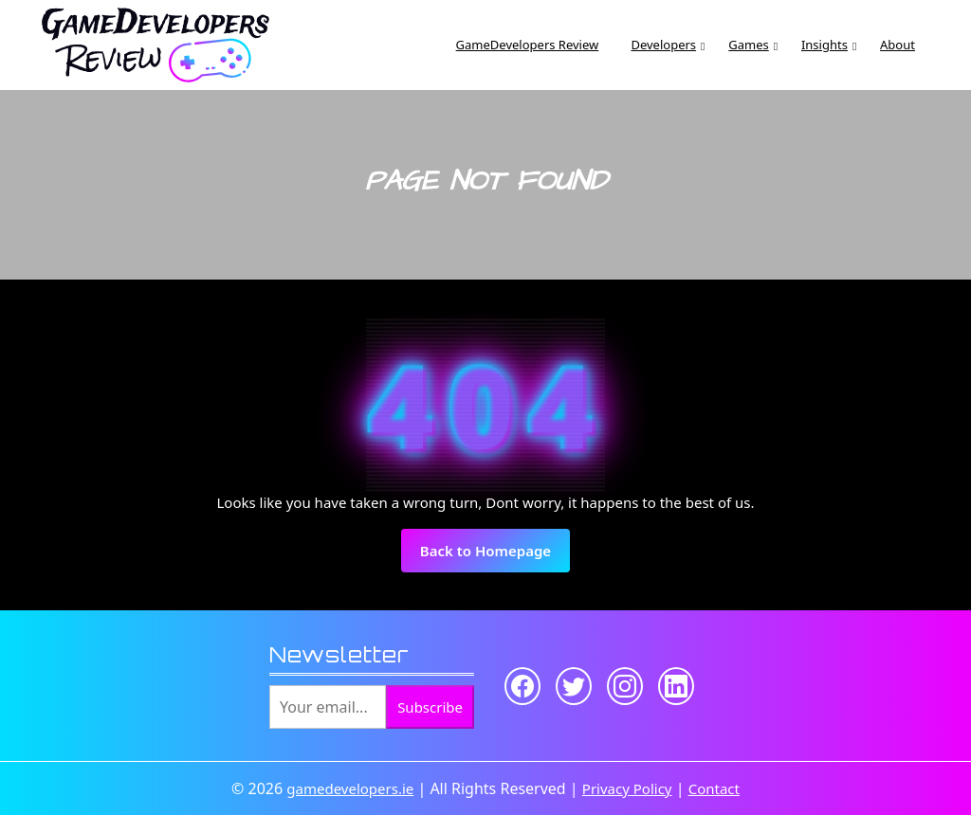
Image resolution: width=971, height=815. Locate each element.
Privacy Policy (627, 788)
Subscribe (430, 706)
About (897, 44)
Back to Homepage (495, 556)
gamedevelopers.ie (349, 788)
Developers (663, 44)
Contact (714, 788)
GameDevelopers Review (527, 44)
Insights (824, 44)
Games (748, 44)
